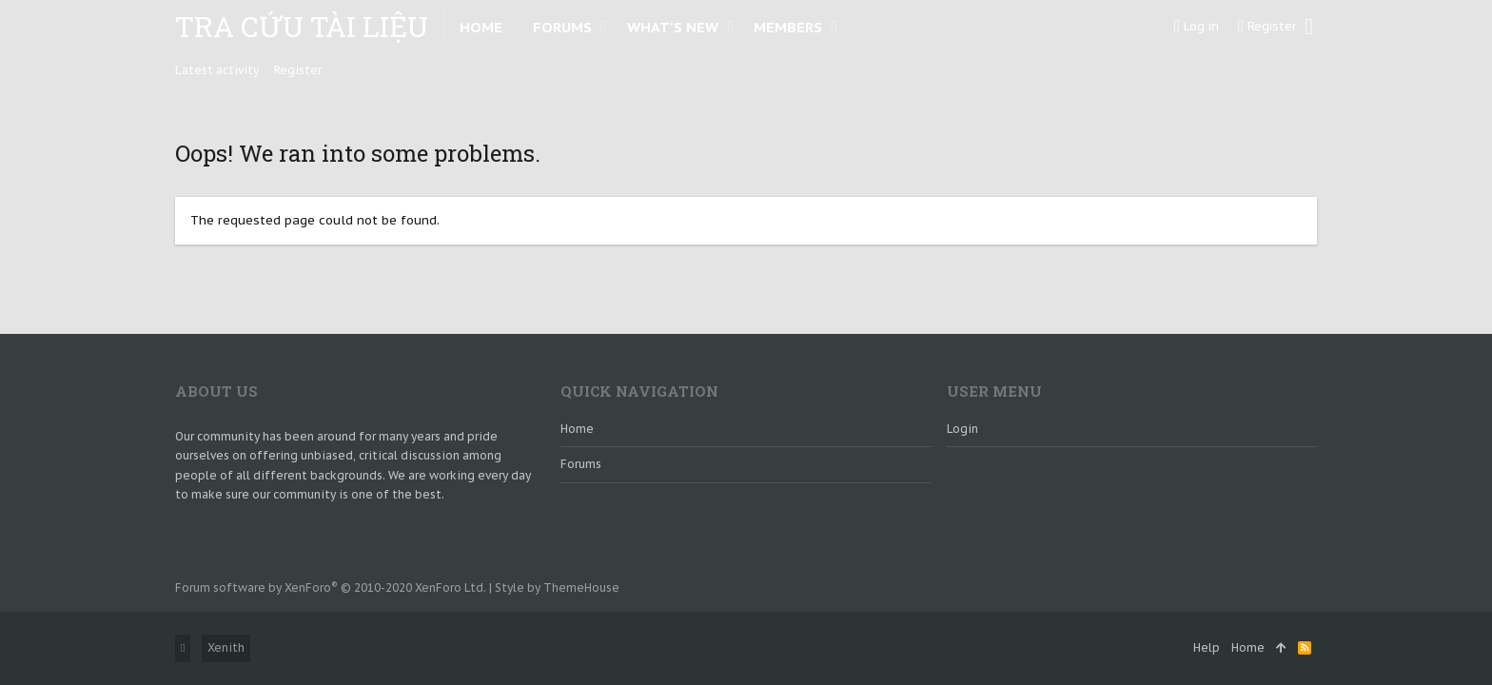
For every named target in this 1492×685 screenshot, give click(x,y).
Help (1206, 647)
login (962, 428)
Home (577, 428)
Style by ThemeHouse (557, 587)
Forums (580, 464)
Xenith (226, 647)
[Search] (1309, 27)
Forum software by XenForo (330, 587)
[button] (604, 26)
